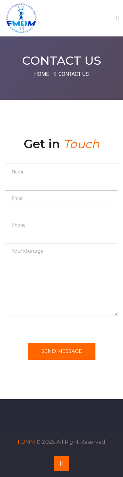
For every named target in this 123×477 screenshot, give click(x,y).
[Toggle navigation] (117, 18)
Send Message (61, 351)
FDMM (26, 442)
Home (41, 74)
